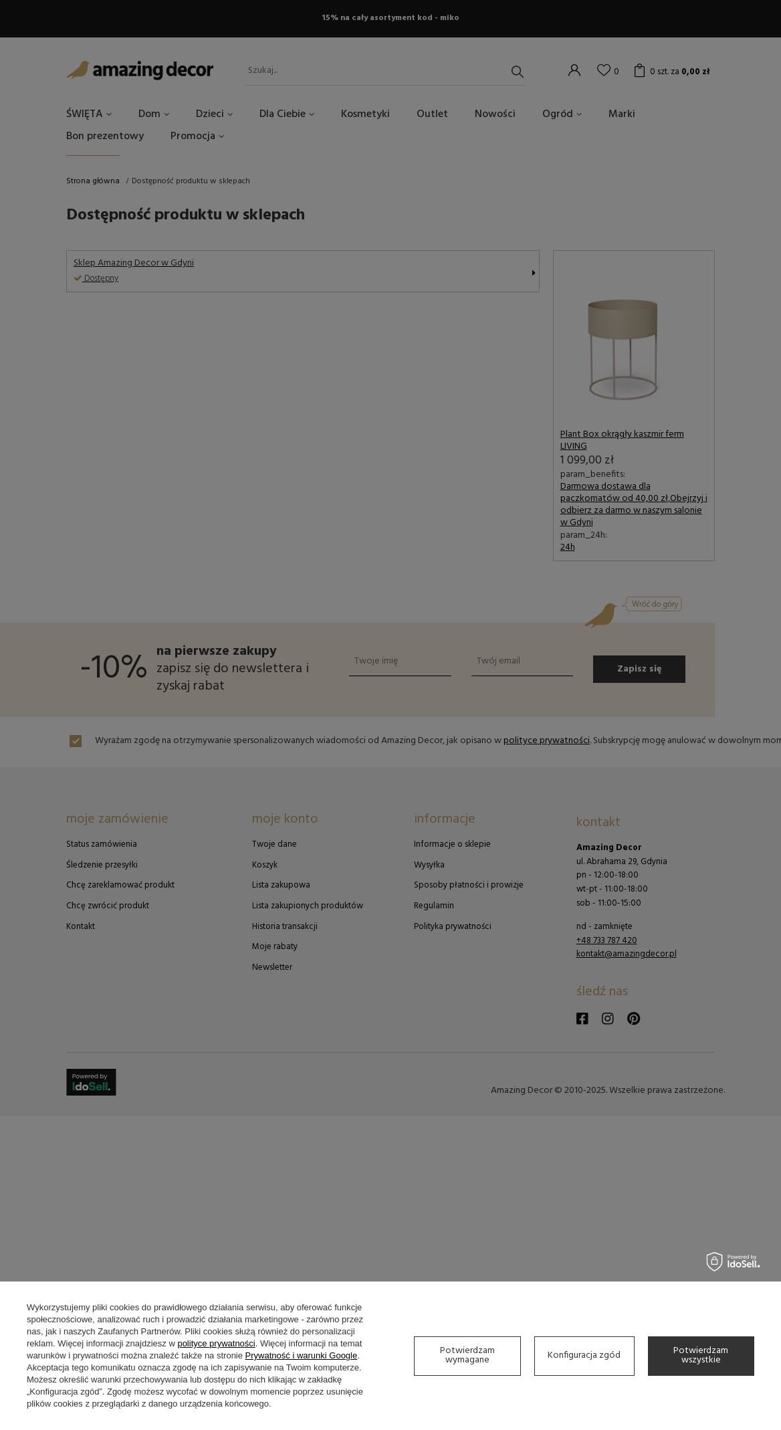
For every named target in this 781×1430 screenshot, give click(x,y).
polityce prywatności (216, 1343)
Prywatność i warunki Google (301, 1355)
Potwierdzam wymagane (467, 1355)
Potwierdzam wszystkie (700, 1355)
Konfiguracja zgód (584, 1355)
